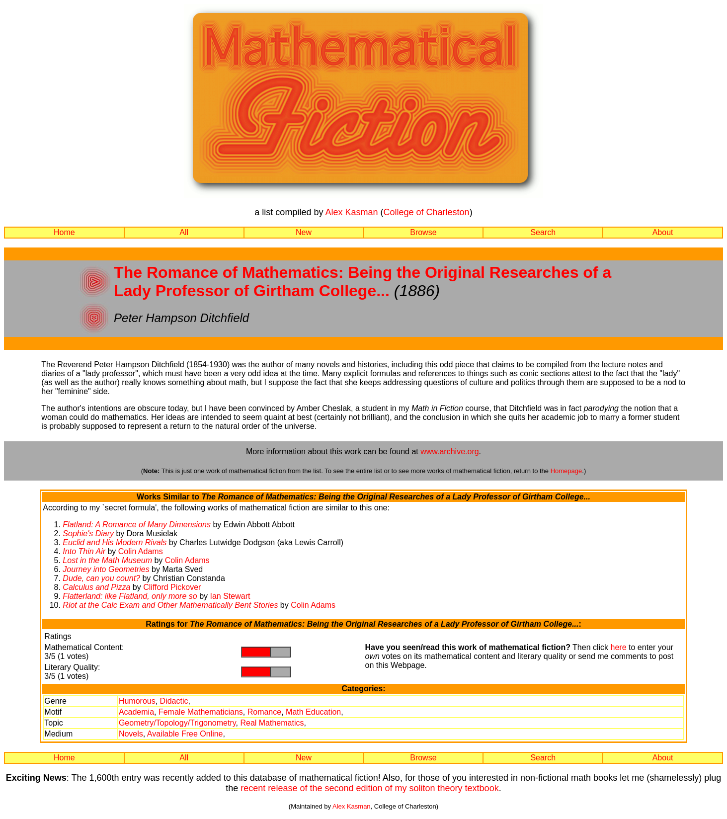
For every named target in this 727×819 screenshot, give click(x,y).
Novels (131, 734)
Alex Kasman (351, 212)
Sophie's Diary (88, 533)
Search (543, 232)
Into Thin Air (84, 551)
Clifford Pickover (172, 587)
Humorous (137, 701)
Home (64, 232)
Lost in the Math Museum (107, 560)
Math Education (313, 712)
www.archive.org (449, 451)
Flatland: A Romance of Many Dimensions (137, 524)
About (662, 232)
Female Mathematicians (201, 712)
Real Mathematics (272, 723)
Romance (264, 712)
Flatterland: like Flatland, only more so (130, 596)
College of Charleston (427, 212)
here (619, 647)
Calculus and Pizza (96, 587)
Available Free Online (185, 734)
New (304, 232)
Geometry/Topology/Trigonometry (177, 723)
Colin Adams (140, 551)
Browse (423, 232)
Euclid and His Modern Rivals (114, 542)
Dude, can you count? (101, 578)
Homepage (566, 471)
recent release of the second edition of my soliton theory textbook (369, 788)
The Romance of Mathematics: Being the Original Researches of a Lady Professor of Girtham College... (362, 281)
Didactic (174, 701)
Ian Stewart (230, 596)
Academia (136, 712)
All (183, 232)
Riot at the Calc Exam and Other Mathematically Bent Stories (170, 605)
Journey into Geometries (106, 569)
